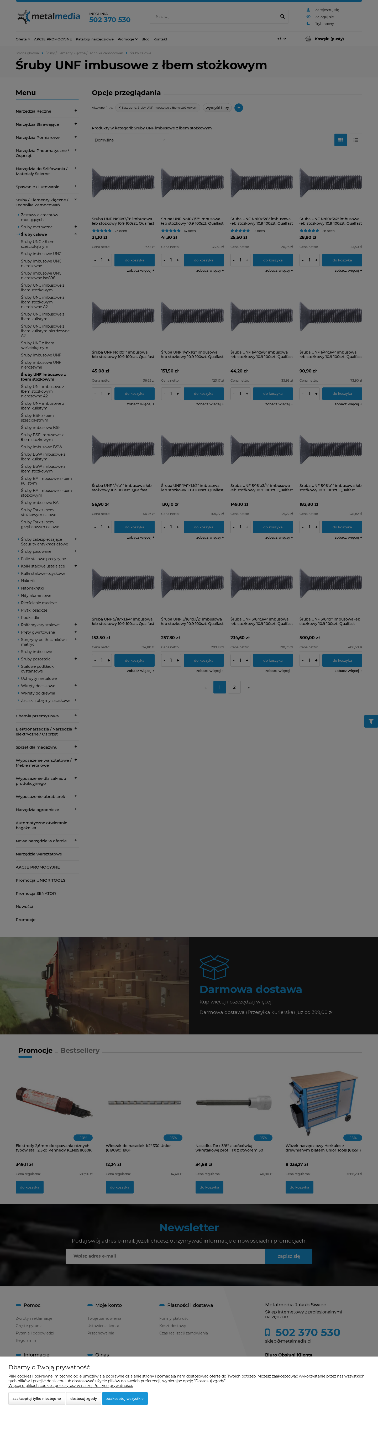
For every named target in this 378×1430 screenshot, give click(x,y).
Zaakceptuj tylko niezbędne (37, 1398)
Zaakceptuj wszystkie (125, 1398)
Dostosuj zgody (83, 1398)
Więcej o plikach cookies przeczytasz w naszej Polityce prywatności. (70, 1385)
